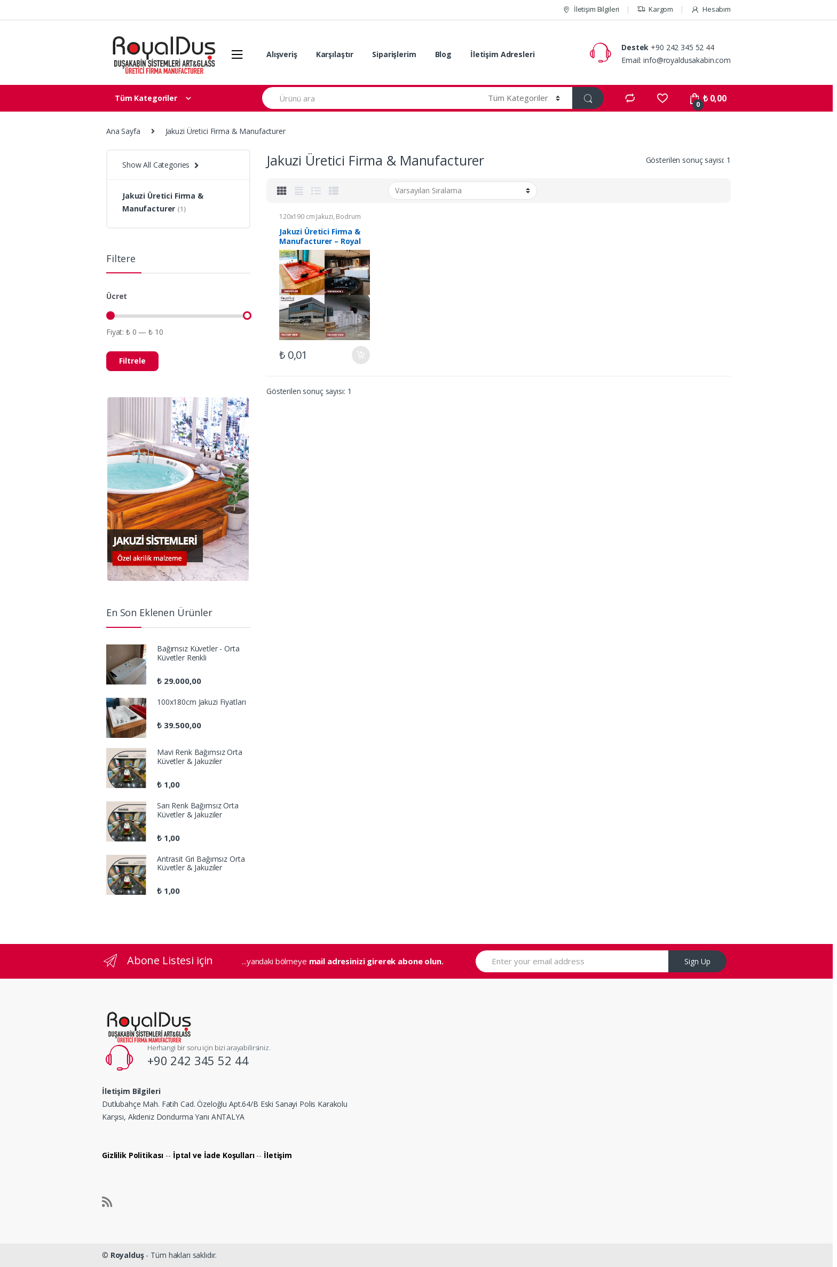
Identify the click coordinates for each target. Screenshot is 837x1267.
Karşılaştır (334, 54)
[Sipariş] (462, 191)
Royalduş (127, 1255)
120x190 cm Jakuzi (306, 216)
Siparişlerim (394, 54)
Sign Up (697, 961)
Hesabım (711, 9)
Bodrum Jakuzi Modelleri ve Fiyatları (320, 220)
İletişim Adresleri (502, 54)
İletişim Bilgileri (590, 9)
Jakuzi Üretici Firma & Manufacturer (162, 202)
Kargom (655, 9)
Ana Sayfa (123, 131)
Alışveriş (281, 54)
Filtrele (132, 361)
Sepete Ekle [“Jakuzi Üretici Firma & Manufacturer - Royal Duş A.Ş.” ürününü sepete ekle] (360, 355)
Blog (443, 54)
